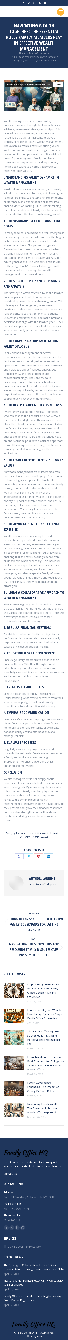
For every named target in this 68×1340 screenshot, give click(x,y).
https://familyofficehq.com (42, 884)
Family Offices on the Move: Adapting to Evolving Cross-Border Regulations (32, 1298)
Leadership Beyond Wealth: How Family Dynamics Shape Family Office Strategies (45, 1014)
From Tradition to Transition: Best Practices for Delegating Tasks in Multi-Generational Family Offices (45, 1063)
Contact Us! (10, 1173)
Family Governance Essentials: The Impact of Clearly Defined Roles (43, 1087)
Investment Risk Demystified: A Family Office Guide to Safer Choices (34, 1282)
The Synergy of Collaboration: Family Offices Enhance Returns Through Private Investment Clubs (34, 1267)
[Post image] (14, 990)
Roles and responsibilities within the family (29, 84)
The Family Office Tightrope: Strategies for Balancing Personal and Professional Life (45, 1038)
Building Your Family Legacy (24, 1246)
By (25, 836)
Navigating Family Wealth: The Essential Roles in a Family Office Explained (43, 1108)
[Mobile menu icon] (60, 12)
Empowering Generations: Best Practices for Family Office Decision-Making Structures (43, 990)
